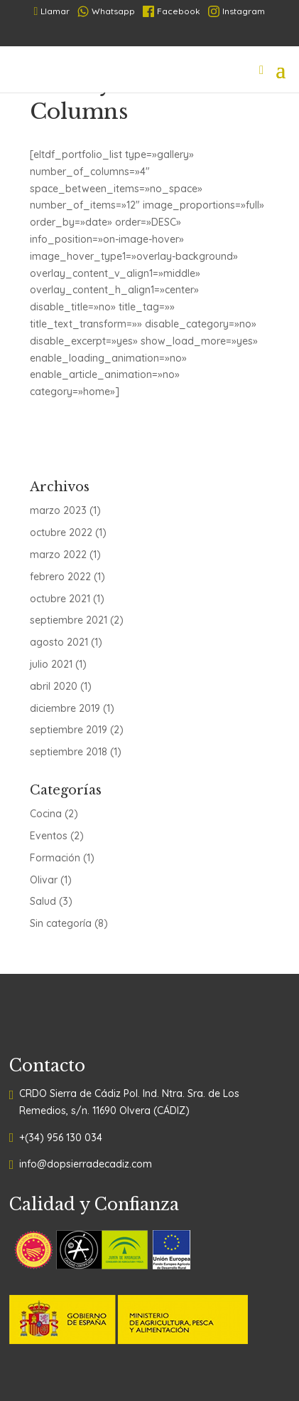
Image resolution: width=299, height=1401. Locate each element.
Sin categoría (61, 923)
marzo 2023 (58, 510)
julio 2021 (51, 664)
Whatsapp (106, 11)
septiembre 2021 (68, 620)
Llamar (52, 11)
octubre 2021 (60, 598)
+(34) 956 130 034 (60, 1137)
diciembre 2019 (65, 708)
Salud (43, 901)
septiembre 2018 (68, 751)
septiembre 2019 (68, 729)
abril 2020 (53, 686)
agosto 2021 (59, 642)
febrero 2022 (60, 576)
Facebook (171, 11)
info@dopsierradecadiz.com (85, 1164)
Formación (55, 857)
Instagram (236, 11)
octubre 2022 (61, 532)
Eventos (48, 835)
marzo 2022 (58, 554)
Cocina (46, 813)
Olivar (44, 879)
